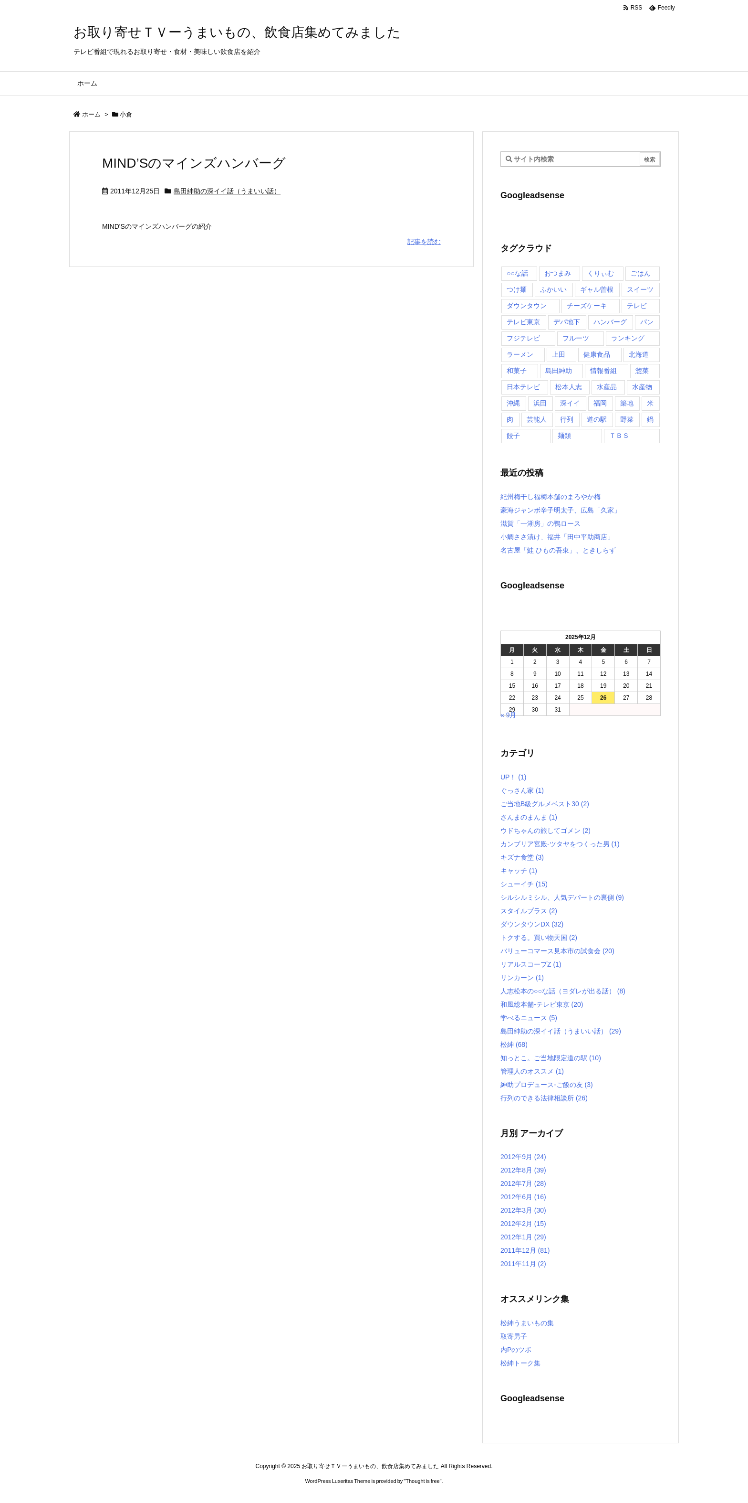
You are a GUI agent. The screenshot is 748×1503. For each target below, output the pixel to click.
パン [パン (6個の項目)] (647, 322)
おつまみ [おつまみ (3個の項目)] (557, 273)
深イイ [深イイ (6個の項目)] (570, 403)
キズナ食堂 (522, 857)
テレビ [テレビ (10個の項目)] (637, 305)
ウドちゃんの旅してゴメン (545, 830)
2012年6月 (523, 1197)
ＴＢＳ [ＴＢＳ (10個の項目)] (619, 435)
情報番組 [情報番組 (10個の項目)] (603, 370)
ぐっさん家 (522, 790)
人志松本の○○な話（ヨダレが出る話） (562, 991)
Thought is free (422, 1481)
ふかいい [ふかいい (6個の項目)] (553, 289)
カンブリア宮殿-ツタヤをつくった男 (560, 844)
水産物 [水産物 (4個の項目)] (642, 387)
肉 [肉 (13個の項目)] (510, 419)
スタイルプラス (528, 911)
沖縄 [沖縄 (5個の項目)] (513, 403)
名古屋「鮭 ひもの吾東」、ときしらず (558, 550)
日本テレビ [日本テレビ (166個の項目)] (523, 387)
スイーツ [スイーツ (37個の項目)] (640, 289)
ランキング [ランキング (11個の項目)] (627, 338)
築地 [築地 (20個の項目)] (627, 403)
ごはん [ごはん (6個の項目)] (641, 273)
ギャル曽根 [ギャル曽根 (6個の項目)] (596, 289)
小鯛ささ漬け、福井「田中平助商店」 (557, 537)
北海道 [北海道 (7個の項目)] (639, 354)
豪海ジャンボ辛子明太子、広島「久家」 (560, 510)
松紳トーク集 (520, 1363)
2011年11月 (523, 1264)
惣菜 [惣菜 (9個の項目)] (642, 370)
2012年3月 (523, 1210)
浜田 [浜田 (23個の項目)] (540, 403)
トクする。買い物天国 (538, 937)
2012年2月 (523, 1223)
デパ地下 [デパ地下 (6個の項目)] (566, 322)
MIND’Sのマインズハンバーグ (194, 163)
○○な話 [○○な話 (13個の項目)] (517, 273)
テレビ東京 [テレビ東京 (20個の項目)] (523, 322)
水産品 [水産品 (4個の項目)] (607, 387)
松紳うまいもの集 (527, 1323)
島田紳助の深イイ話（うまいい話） (227, 191)
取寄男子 (513, 1336)
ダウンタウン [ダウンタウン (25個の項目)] (527, 305)
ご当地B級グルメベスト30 (544, 804)
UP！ (513, 777)
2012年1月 (523, 1237)
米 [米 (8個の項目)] (650, 403)
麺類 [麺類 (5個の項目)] (564, 435)
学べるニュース (528, 1018)
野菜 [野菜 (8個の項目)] (627, 419)
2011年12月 (525, 1250)
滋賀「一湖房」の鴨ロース (540, 523)
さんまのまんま (528, 817)
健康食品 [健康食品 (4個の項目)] (596, 354)
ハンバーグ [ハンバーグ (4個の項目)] (610, 322)
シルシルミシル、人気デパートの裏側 (562, 897)
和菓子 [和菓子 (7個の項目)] (517, 370)
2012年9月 (523, 1157)
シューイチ (524, 884)
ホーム (91, 114)
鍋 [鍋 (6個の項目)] (650, 419)
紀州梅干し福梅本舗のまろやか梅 (550, 497)
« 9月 (508, 715)
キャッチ (518, 870)
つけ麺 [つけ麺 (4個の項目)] (517, 289)
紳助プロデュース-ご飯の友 (546, 1084)
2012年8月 (523, 1170)
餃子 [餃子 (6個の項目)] (513, 435)
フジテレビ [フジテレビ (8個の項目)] (523, 338)
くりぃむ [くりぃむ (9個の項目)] (600, 273)
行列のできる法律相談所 (544, 1098)
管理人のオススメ (532, 1071)
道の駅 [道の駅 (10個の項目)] (597, 419)
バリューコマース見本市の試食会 (557, 951)
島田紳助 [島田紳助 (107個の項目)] (558, 370)
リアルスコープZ (530, 964)
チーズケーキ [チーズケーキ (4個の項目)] (587, 305)
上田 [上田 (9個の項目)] (558, 354)
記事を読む (424, 241)
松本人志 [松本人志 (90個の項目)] (568, 387)
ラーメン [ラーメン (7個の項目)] (520, 354)
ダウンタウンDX (531, 924)
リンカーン (522, 977)
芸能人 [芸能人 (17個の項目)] (537, 419)
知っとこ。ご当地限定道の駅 (550, 1058)
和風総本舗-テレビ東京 (541, 1004)
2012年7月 (523, 1183)
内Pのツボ (515, 1350)
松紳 (514, 1044)
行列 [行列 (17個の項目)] (566, 419)
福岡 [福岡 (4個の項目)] (600, 403)
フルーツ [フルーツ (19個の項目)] (575, 338)
